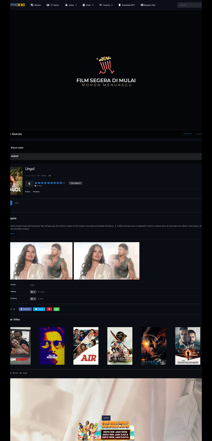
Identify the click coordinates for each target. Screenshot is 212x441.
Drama (27, 192)
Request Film (147, 5)
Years (86, 5)
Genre (69, 5)
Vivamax (36, 192)
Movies (35, 5)
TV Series (52, 5)
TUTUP (106, 418)
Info (7, 203)
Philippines (11, 233)
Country (104, 5)
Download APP (126, 5)
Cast (17, 203)
